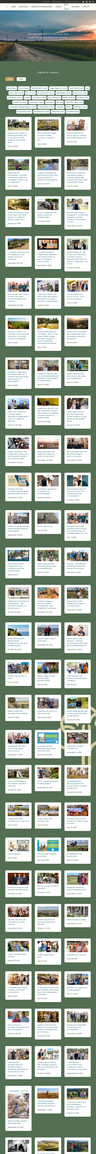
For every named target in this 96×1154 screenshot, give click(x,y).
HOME (13, 7)
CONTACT (85, 7)
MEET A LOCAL (66, 7)
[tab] (9, 79)
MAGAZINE (75, 7)
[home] (6, 6)
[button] (23, 7)
